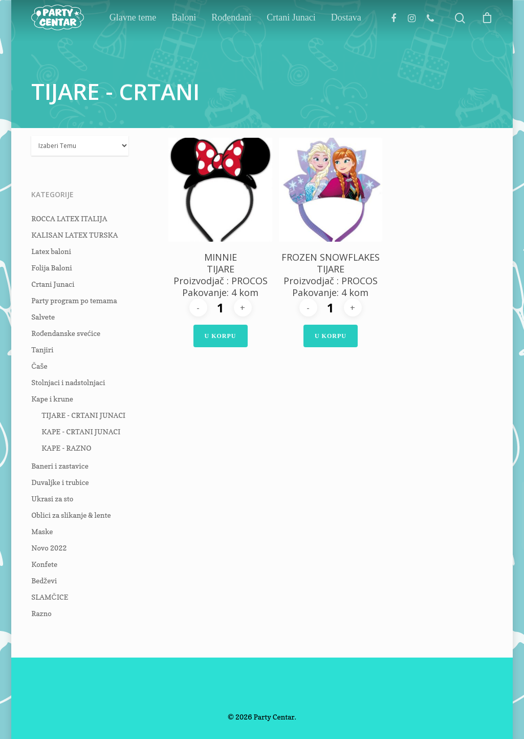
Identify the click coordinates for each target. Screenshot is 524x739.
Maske (42, 531)
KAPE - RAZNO (66, 448)
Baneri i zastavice (60, 465)
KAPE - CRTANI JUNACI (80, 431)
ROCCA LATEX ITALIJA (69, 218)
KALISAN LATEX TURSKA (74, 234)
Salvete (43, 316)
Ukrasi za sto (52, 498)
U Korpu (220, 336)
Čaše (39, 366)
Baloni (208, 40)
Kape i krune (52, 398)
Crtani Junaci (303, 40)
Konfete (44, 564)
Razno (41, 613)
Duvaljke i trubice (60, 482)
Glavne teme (168, 40)
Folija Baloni (51, 267)
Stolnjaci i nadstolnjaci (68, 382)
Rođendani (256, 40)
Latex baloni (51, 251)
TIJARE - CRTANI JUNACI (83, 415)
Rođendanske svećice (65, 333)
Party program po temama (74, 300)
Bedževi (44, 580)
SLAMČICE (49, 597)
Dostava (346, 40)
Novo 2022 (49, 547)
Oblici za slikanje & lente (71, 515)
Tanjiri (42, 349)
